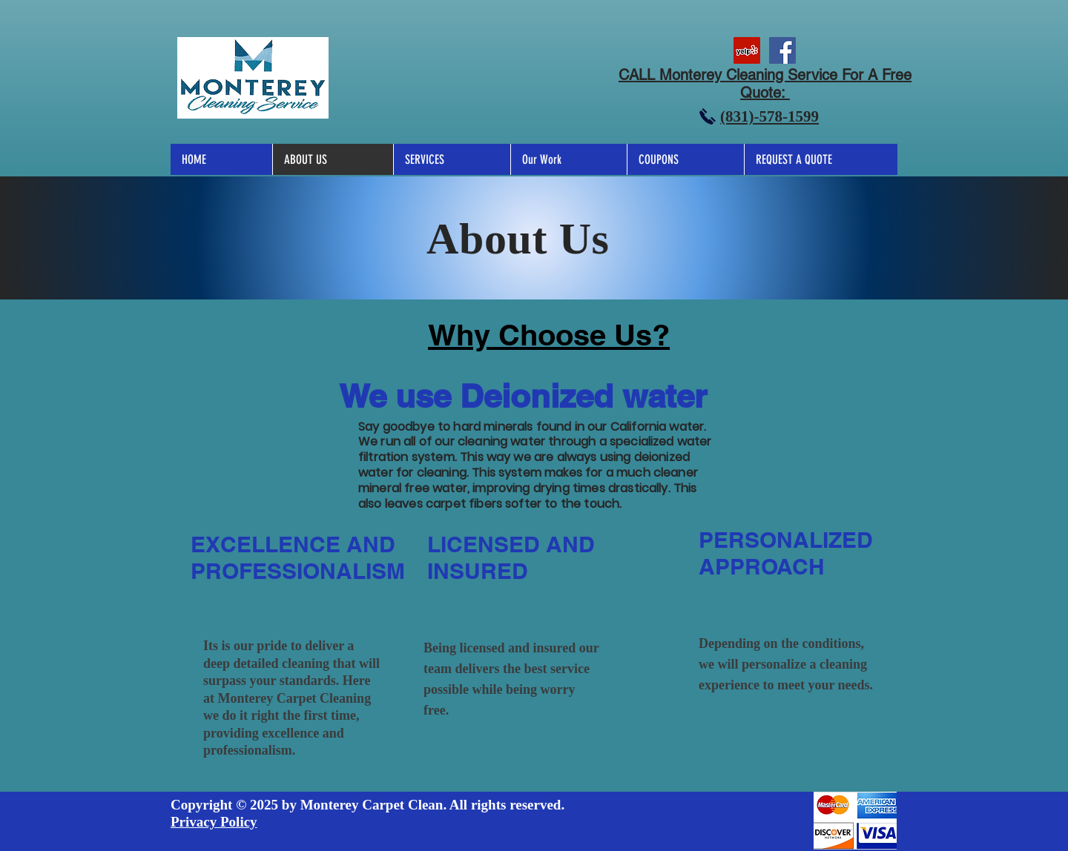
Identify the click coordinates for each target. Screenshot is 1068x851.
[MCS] (747, 50)
